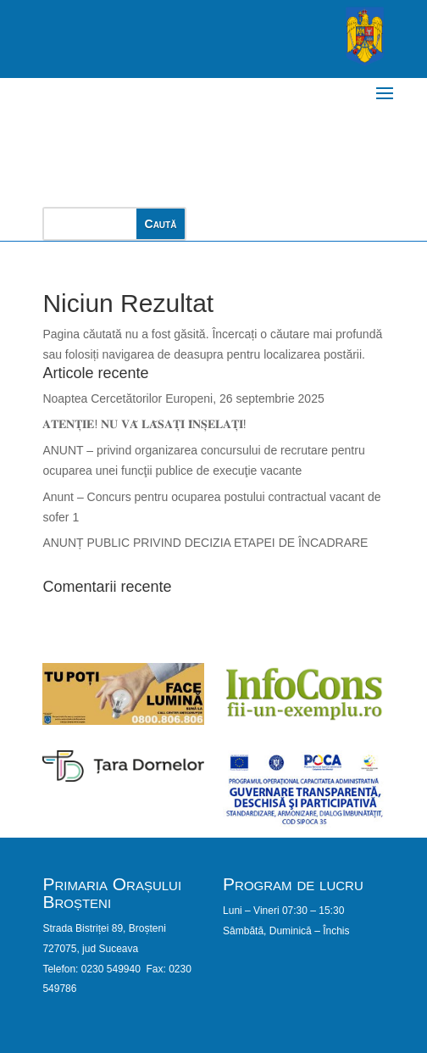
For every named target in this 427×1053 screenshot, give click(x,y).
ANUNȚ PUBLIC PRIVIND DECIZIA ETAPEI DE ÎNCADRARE (205, 542)
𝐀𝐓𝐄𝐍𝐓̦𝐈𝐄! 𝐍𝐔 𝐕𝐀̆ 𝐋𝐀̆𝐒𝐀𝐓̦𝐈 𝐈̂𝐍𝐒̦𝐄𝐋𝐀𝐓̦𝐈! (144, 424)
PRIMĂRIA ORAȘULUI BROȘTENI (161, 133)
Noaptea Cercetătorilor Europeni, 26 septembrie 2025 (183, 398)
